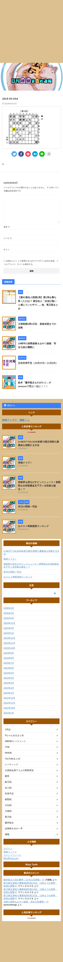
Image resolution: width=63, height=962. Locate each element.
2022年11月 (9, 703)
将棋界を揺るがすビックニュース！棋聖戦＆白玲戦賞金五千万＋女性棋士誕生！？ (39, 486)
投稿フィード (10, 852)
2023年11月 (9, 643)
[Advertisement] (31, 31)
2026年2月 (8, 608)
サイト (6, 249)
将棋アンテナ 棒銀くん (16, 420)
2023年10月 (9, 648)
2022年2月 (8, 713)
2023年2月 (8, 688)
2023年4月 (8, 678)
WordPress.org (10, 858)
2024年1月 (8, 633)
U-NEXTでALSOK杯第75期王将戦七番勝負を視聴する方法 (31, 552)
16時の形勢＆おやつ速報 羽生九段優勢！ (24, 902)
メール (7, 238)
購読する (9, 405)
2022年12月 (9, 698)
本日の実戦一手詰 (27, 506)
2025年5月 (8, 613)
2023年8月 (8, 658)
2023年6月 (8, 668)
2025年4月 (8, 618)
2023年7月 (8, 663)
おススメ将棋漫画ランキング (33, 526)
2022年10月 (9, 708)
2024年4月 (8, 628)
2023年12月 (9, 638)
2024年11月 (9, 623)
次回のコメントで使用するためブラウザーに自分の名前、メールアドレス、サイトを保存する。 (30, 262)
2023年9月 (8, 653)
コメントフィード (12, 855)
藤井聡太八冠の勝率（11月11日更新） (22, 880)
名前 (6, 227)
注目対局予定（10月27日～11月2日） (38, 363)
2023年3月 (8, 683)
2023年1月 (8, 693)
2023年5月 (8, 673)
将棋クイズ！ (25, 462)
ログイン (7, 848)
